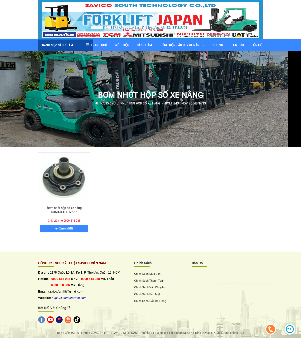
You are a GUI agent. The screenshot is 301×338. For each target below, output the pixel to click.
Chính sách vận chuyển (149, 287)
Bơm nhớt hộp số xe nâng (150, 95)
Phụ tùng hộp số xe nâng (140, 103)
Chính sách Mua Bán (147, 273)
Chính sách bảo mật (147, 294)
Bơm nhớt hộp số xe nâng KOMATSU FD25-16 (64, 210)
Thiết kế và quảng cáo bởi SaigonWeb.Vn (166, 333)
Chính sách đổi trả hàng (150, 301)
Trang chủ (105, 103)
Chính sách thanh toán (149, 280)
